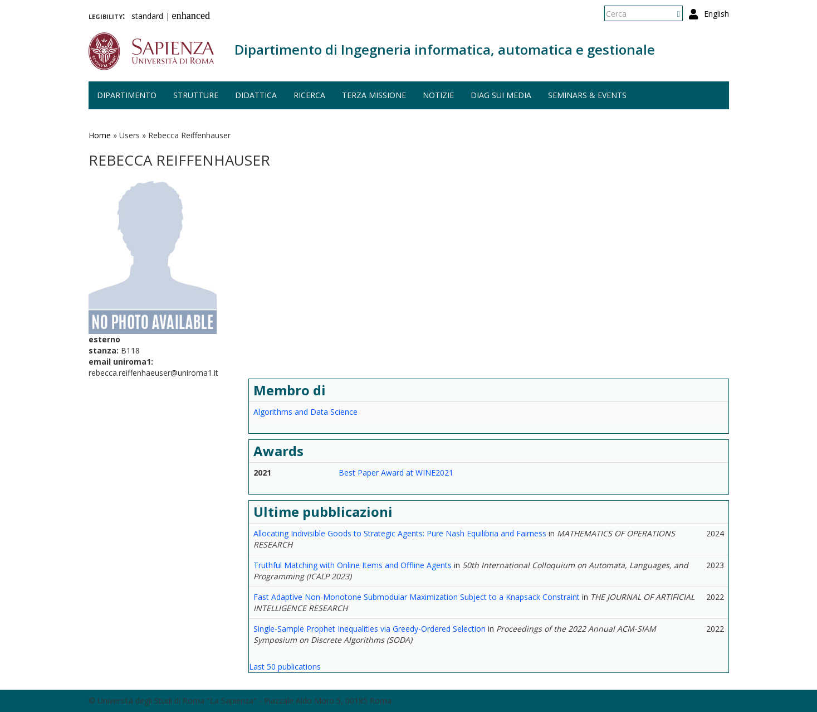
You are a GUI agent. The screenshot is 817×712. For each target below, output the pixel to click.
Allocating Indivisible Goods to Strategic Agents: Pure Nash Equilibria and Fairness (399, 533)
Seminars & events (587, 95)
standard (147, 16)
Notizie (438, 95)
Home (100, 135)
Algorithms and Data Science (305, 411)
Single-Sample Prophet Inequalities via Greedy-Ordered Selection (369, 628)
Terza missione (374, 95)
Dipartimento (126, 95)
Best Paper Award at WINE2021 (396, 472)
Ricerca (309, 95)
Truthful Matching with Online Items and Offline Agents (352, 565)
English (716, 13)
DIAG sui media (501, 95)
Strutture (195, 95)
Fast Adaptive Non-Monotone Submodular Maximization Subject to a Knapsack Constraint (416, 597)
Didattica (256, 95)
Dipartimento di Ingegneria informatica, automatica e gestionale (444, 49)
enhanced (191, 15)
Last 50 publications (285, 666)
